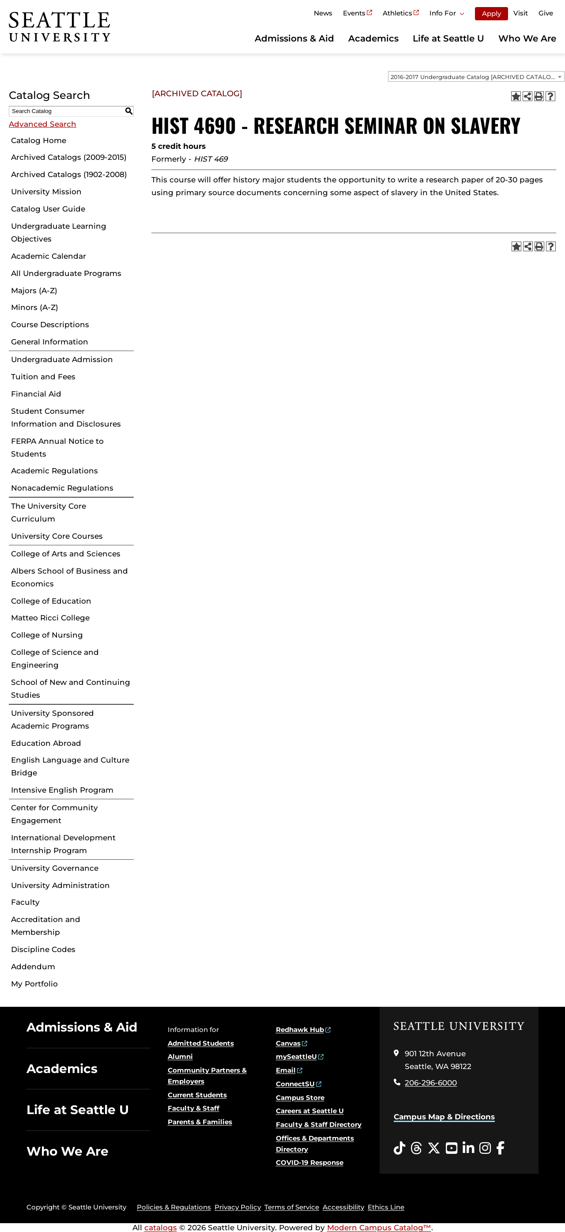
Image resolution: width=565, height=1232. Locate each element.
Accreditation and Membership (45, 926)
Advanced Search (42, 124)
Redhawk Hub (300, 1029)
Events (354, 13)
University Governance (54, 868)
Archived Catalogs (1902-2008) (69, 174)
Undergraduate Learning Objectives (58, 232)
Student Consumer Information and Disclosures (66, 417)
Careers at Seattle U (310, 1111)
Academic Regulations (54, 470)
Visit (520, 13)
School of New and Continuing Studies (70, 688)
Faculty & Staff (193, 1108)
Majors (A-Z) (34, 290)
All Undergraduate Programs (66, 273)
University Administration (60, 885)
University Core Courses (57, 536)
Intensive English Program (62, 790)
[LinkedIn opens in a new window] (468, 1149)
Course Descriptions (50, 324)
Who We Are (527, 38)
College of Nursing (47, 635)
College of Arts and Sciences (66, 553)
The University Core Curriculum (48, 512)
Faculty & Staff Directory (319, 1124)
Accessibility (343, 1207)
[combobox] (476, 76)
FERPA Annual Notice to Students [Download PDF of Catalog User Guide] (57, 447)
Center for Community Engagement (54, 814)
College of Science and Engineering (55, 658)
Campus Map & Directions (444, 1116)
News (323, 13)
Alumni (180, 1056)
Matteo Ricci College (50, 617)
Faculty (25, 902)
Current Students (197, 1095)
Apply (491, 13)
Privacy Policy (238, 1207)
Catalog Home (38, 140)
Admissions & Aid (294, 38)
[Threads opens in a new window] (416, 1149)
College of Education (51, 601)
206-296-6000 (431, 1082)
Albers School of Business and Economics (69, 577)
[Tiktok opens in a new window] (399, 1149)
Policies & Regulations (174, 1207)
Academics (373, 38)
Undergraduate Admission (62, 359)
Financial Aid (36, 393)
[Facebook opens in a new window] (500, 1149)
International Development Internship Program (63, 844)
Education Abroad (46, 743)
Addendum (33, 966)
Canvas (288, 1043)
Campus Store (300, 1097)
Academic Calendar (48, 256)
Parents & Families (200, 1122)
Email (286, 1070)
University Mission (46, 191)
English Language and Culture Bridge (70, 766)
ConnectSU (295, 1084)
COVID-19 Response (309, 1162)
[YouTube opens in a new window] (451, 1149)
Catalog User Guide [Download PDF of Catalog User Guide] (48, 208)
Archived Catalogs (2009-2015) (69, 157)
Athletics (397, 13)
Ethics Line (386, 1207)
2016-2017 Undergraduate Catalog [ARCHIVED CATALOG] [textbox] (474, 76)
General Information (49, 341)
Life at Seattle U (448, 38)
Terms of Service (291, 1207)
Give (546, 13)
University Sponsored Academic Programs (52, 719)
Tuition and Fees (43, 376)
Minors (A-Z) (34, 307)
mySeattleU (296, 1056)
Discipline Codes (43, 949)
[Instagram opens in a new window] (485, 1149)
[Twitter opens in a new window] (434, 1149)
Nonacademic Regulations (62, 488)
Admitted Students (201, 1043)
